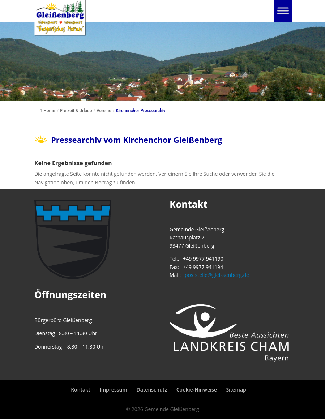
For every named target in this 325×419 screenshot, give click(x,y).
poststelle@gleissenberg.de (217, 275)
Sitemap (236, 389)
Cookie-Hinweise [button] (196, 389)
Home (47, 110)
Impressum (113, 389)
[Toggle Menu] (283, 10)
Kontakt (80, 389)
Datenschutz (151, 389)
